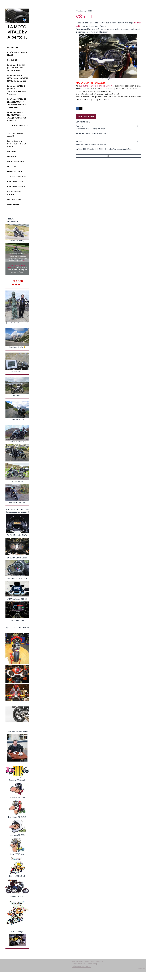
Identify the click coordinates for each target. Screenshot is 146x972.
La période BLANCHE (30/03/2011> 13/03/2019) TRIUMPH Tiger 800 (16, 90)
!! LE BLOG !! (12, 60)
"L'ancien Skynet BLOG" (17, 176)
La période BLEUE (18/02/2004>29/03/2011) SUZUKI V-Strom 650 (17, 78)
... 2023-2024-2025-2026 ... (17, 127)
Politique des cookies (79, 964)
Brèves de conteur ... (16, 171)
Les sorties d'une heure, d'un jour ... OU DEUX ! (16, 144)
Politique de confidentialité (94, 962)
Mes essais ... (12, 156)
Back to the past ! (15, 181)
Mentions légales (77, 962)
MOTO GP (11, 166)
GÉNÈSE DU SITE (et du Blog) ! (17, 53)
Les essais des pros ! (16, 161)
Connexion (141, 969)
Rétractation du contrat (81, 966)
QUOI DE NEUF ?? (14, 47)
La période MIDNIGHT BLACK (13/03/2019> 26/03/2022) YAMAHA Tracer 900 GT (16, 103)
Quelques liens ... (14, 204)
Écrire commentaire (85, 116)
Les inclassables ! (14, 199)
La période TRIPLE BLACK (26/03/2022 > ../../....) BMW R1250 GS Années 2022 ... (16, 116)
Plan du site (92, 964)
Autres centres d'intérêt (14, 193)
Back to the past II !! (16, 186)
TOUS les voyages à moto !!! (16, 134)
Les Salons (11, 151)
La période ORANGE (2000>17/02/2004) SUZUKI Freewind (16, 68)
